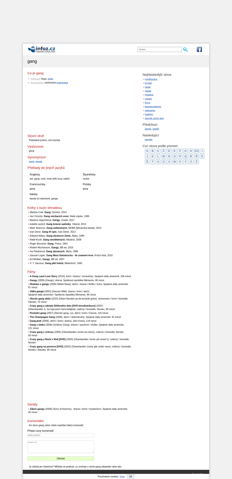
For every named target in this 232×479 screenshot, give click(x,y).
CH (196, 150)
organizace (62, 82)
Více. (122, 476)
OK (130, 476)
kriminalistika (37, 83)
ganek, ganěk (152, 129)
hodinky (149, 114)
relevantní (150, 110)
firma (147, 102)
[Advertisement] (116, 21)
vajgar (148, 91)
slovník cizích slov (154, 118)
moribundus (151, 79)
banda (39, 161)
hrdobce (149, 95)
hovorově (35, 79)
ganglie (149, 139)
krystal (148, 83)
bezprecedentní (153, 106)
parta (50, 79)
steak (147, 87)
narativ (148, 99)
